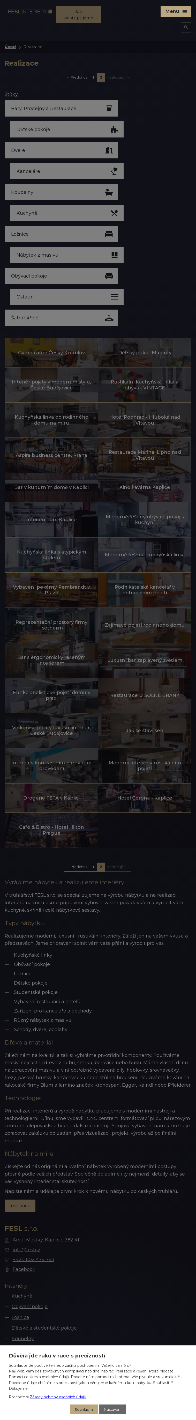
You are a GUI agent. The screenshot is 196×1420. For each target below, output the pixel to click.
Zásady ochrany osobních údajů (58, 1396)
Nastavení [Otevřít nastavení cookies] (113, 1409)
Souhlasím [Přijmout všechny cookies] (83, 1409)
